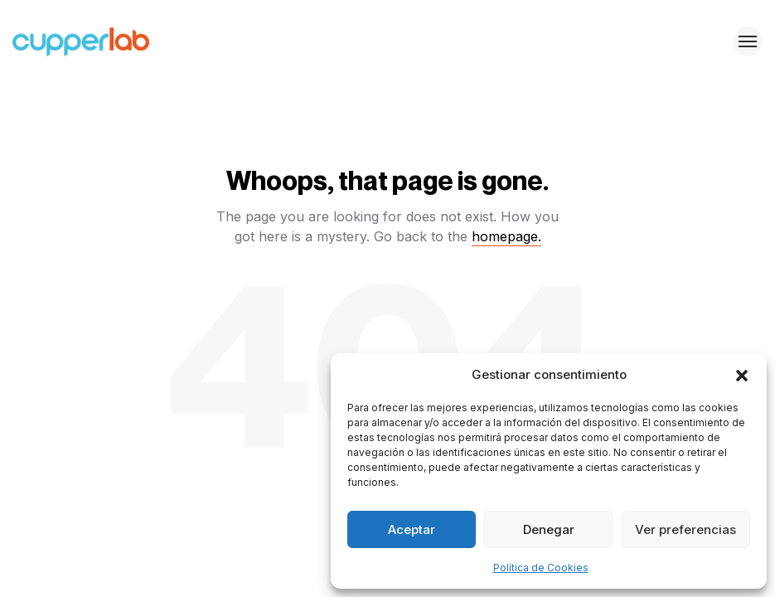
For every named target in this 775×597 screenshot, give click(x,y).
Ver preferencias (685, 529)
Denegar (548, 529)
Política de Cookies (541, 567)
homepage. (506, 236)
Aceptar (411, 529)
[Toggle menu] (748, 41)
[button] (742, 374)
